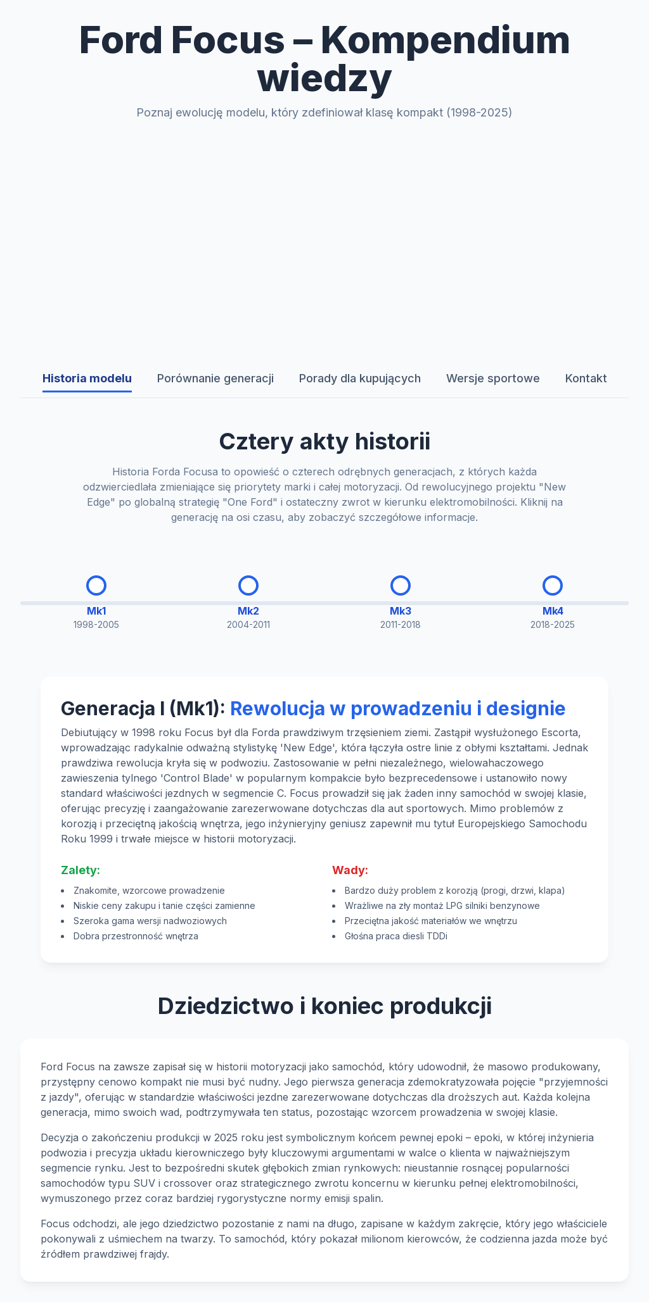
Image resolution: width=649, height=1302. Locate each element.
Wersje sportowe (493, 378)
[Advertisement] (324, 240)
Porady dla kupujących (360, 378)
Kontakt (586, 378)
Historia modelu (87, 378)
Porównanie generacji (215, 378)
